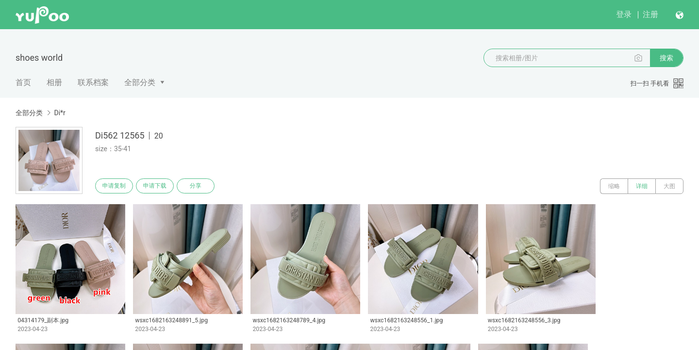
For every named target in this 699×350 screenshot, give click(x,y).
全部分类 (139, 82)
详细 (642, 186)
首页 (23, 82)
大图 (669, 186)
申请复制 (115, 186)
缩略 (614, 186)
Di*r (59, 113)
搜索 (666, 58)
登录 (624, 14)
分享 (203, 186)
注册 (650, 14)
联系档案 (93, 82)
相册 (54, 82)
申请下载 (159, 186)
